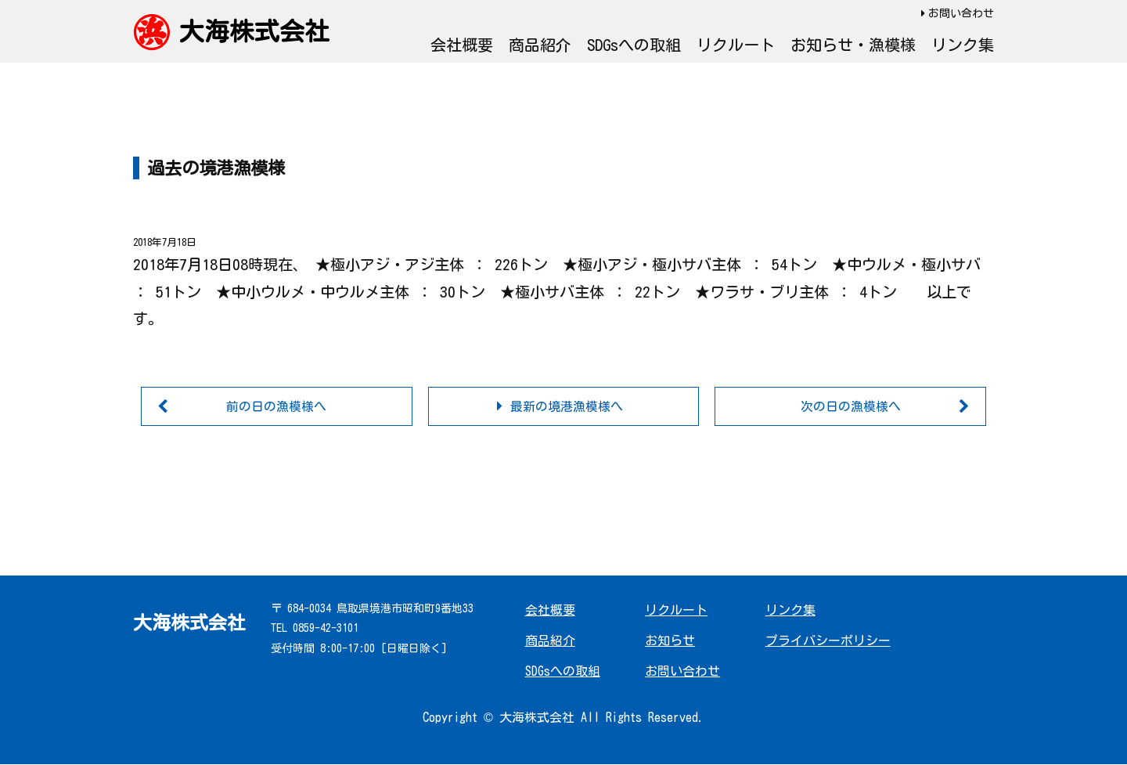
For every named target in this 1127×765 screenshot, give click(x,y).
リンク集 (962, 44)
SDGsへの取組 (634, 44)
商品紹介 (540, 44)
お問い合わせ (961, 13)
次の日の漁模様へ (851, 406)
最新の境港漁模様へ (566, 406)
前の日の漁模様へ (276, 406)
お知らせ (670, 640)
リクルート (736, 44)
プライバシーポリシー (828, 640)
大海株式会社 (254, 31)
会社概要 (461, 44)
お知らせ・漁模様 (853, 44)
